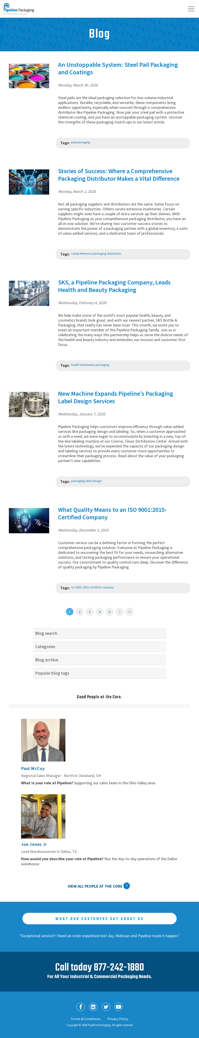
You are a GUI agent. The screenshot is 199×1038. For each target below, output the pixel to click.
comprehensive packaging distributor (96, 253)
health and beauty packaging (90, 365)
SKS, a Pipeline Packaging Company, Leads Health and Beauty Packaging (114, 286)
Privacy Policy (117, 1019)
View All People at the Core (95, 886)
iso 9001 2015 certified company (92, 587)
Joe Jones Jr (34, 844)
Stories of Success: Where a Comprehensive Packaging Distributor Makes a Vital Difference (118, 174)
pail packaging (80, 142)
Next (119, 612)
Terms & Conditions (86, 1019)
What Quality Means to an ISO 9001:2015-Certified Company (112, 513)
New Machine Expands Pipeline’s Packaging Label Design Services (115, 397)
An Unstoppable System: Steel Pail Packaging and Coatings (118, 68)
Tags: (65, 142)
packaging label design (86, 481)
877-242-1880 (119, 967)
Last (129, 612)
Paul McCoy (33, 768)
